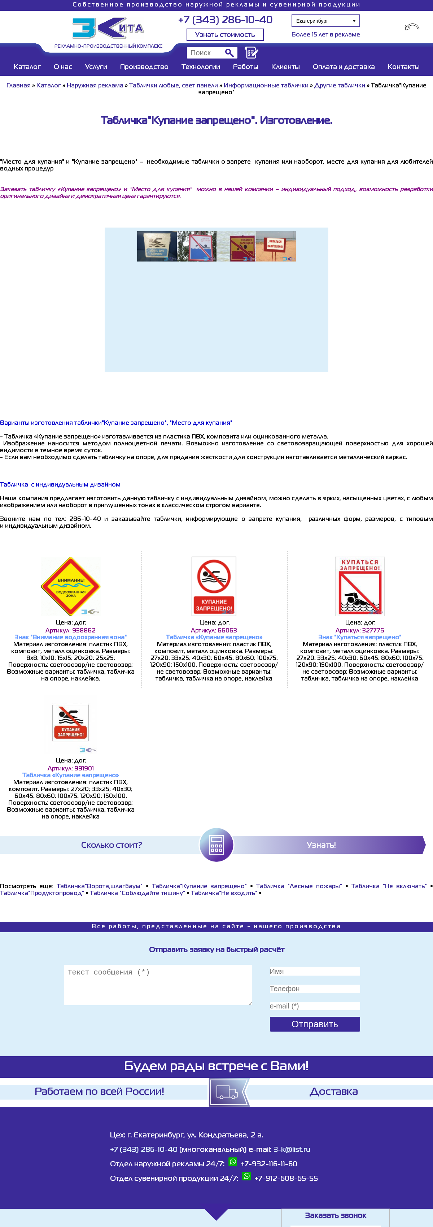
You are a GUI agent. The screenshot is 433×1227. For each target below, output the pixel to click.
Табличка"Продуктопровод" (42, 893)
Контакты (404, 67)
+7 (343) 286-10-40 (225, 20)
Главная (18, 85)
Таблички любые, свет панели (173, 85)
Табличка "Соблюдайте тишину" (137, 893)
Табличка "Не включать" (389, 886)
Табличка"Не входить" (224, 893)
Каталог (27, 67)
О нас (63, 67)
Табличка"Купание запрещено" (199, 886)
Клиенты (285, 67)
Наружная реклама (95, 85)
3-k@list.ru (292, 1150)
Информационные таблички (266, 85)
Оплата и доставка (344, 67)
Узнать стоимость (225, 35)
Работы (245, 67)
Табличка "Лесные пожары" (299, 886)
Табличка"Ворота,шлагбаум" (100, 886)
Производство (144, 67)
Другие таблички (339, 85)
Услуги (96, 67)
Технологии (200, 67)
